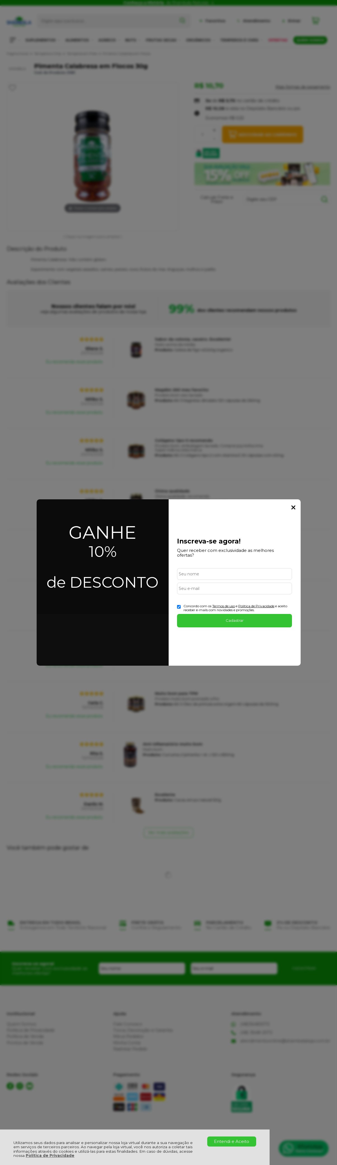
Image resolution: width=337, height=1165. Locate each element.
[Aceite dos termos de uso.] (179, 607)
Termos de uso (223, 606)
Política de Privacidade (50, 1155)
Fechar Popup (293, 507)
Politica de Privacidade (256, 606)
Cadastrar (235, 620)
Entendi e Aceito (231, 1141)
